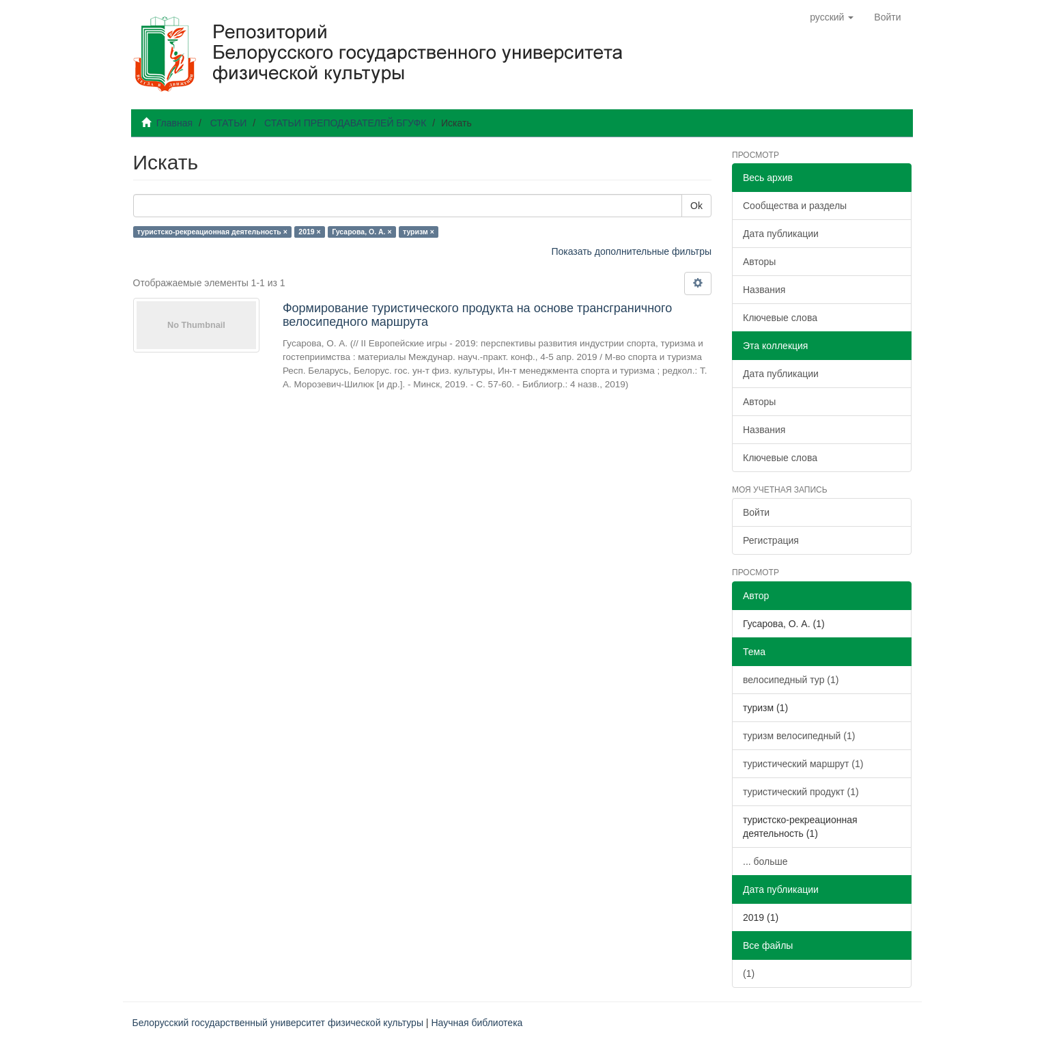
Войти (756, 512)
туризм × (418, 231)
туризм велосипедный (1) (799, 735)
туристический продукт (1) (801, 791)
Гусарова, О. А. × (361, 231)
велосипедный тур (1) (790, 679)
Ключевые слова (780, 317)
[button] (832, 17)
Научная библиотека (476, 1022)
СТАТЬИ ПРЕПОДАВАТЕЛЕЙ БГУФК (345, 123)
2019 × (309, 231)
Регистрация (771, 540)
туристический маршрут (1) (803, 763)
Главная (174, 123)
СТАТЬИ (228, 123)
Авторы (759, 261)
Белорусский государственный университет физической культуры (277, 1022)
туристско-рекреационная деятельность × (212, 231)
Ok (696, 205)
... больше (765, 861)
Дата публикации (781, 233)
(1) (748, 973)
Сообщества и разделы (795, 205)
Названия (764, 289)
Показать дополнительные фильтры (631, 251)
